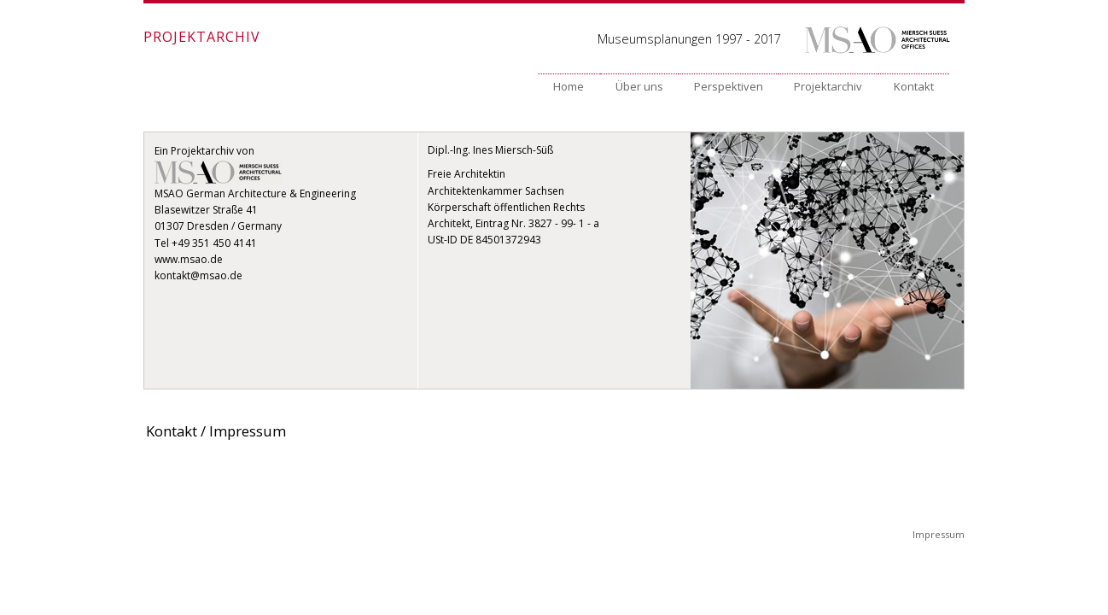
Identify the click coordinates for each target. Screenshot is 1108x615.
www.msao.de (189, 259)
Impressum (939, 534)
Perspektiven (728, 86)
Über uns (639, 86)
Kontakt (914, 86)
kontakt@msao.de (198, 275)
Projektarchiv (828, 86)
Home (568, 86)
